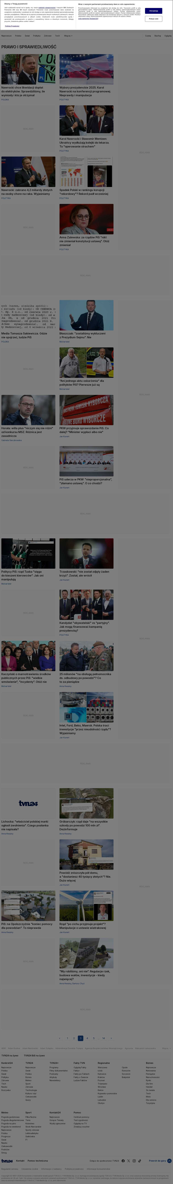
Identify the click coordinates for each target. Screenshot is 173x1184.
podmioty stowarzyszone (47, 2)
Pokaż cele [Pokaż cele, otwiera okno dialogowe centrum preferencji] (153, 13)
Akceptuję (153, 6)
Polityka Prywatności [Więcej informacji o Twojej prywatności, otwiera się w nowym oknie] (12, 20)
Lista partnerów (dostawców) (88, 13)
